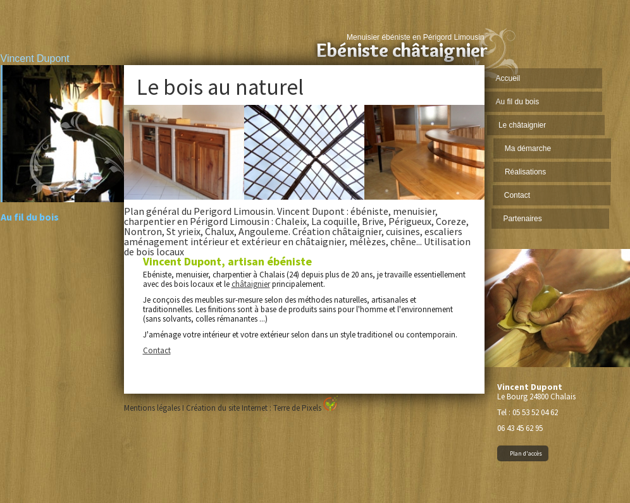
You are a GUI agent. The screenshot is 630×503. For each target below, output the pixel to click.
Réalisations (524, 171)
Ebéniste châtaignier (402, 50)
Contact (516, 195)
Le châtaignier (523, 125)
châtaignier (251, 284)
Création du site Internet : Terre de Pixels (262, 408)
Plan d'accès (526, 453)
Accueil (508, 78)
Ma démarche (528, 148)
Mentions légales (152, 408)
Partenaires (521, 218)
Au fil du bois (518, 101)
